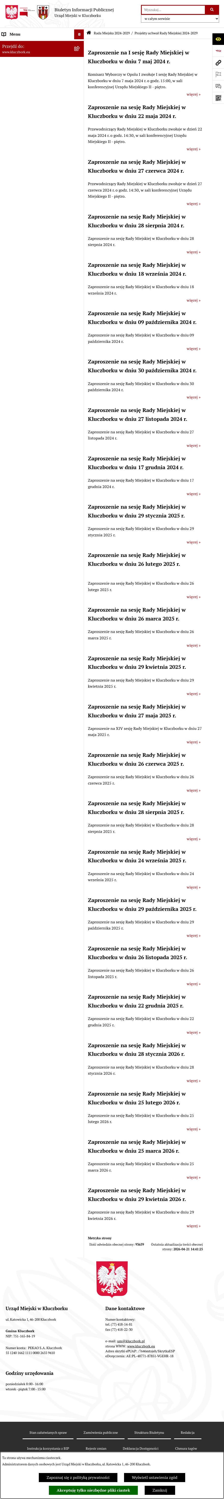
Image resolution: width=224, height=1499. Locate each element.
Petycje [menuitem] (8, 471)
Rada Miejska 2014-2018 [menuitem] (23, 255)
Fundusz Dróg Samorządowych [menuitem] (29, 709)
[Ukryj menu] (79, 34)
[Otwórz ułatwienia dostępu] (218, 39)
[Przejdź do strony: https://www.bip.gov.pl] (218, 51)
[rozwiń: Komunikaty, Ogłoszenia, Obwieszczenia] (80, 501)
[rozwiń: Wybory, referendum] (80, 556)
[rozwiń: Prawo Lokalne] (80, 336)
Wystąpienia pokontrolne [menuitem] (24, 575)
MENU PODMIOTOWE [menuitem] (21, 44)
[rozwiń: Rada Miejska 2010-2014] (80, 266)
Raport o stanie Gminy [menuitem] (22, 356)
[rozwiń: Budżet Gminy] (80, 346)
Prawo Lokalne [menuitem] (15, 336)
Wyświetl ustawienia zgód (154, 1477)
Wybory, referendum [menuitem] (19, 556)
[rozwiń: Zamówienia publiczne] (80, 405)
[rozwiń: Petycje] (80, 472)
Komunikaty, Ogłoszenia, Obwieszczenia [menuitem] (37, 501)
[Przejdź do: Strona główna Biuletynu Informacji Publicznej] (88, 33)
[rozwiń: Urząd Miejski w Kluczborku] (80, 275)
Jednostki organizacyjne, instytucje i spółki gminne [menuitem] (34, 288)
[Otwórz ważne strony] (218, 74)
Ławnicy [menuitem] (9, 566)
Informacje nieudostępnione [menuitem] (27, 310)
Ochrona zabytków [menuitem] (18, 395)
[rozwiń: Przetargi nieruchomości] (80, 376)
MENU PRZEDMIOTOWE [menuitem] (23, 301)
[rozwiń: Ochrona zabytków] (80, 395)
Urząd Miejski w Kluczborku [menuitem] (26, 275)
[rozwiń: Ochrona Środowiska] (80, 521)
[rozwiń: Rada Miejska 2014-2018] (80, 256)
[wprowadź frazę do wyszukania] (173, 10)
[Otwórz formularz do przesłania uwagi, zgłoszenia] (218, 86)
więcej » (194, 94)
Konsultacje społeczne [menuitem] (21, 668)
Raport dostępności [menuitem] (19, 734)
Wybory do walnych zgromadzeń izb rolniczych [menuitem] (33, 757)
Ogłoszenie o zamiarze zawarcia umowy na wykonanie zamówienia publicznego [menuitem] (37, 459)
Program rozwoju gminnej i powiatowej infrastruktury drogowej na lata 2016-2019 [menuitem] (36, 620)
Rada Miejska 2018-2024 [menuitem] (23, 246)
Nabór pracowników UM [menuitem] (23, 605)
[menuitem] (42, 67)
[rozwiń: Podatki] (80, 366)
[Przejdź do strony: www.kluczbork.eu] (218, 62)
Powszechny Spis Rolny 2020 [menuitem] (27, 699)
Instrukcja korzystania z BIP (48, 1448)
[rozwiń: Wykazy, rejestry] (80, 546)
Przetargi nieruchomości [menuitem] (23, 375)
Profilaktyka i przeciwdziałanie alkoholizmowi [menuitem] (29, 655)
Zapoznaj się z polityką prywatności (78, 1477)
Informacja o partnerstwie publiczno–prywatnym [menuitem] (35, 639)
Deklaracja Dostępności (140, 1448)
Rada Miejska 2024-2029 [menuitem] (23, 53)
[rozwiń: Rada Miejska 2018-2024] (80, 246)
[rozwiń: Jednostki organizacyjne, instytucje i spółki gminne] (80, 285)
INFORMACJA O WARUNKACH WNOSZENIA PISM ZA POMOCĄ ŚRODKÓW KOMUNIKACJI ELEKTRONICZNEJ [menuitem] (31, 788)
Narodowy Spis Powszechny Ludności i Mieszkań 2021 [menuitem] (36, 721)
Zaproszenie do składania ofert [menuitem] (29, 446)
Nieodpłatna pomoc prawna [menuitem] (26, 595)
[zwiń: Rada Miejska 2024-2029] (80, 54)
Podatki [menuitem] (8, 365)
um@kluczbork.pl (131, 1341)
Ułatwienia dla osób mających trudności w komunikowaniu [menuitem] (37, 533)
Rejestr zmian (96, 1448)
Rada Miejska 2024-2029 (112, 33)
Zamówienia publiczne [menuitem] (22, 405)
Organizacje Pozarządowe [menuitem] (24, 481)
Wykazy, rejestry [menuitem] (16, 546)
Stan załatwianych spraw (48, 1432)
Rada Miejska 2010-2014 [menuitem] (23, 265)
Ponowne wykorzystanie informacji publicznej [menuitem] (33, 323)
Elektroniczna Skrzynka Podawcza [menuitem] (32, 511)
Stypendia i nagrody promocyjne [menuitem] (30, 744)
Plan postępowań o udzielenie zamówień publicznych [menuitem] (38, 433)
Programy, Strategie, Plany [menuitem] (25, 491)
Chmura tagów (186, 1448)
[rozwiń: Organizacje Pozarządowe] (80, 481)
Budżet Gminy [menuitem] (14, 346)
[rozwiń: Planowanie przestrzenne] (80, 385)
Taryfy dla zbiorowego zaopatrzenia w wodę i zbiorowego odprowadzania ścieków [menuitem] (35, 683)
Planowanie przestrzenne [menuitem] (24, 385)
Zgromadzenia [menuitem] (14, 585)
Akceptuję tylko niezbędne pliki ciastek (93, 1490)
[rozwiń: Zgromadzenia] (80, 585)
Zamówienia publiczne (101, 1432)
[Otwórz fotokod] (218, 98)
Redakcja (188, 1432)
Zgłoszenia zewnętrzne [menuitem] (22, 770)
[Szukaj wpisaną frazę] (212, 10)
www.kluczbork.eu (141, 1346)
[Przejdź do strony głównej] (59, 12)
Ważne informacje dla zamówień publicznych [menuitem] (30, 417)
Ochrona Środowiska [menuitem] (20, 520)
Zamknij (160, 1490)
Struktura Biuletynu (149, 1432)
